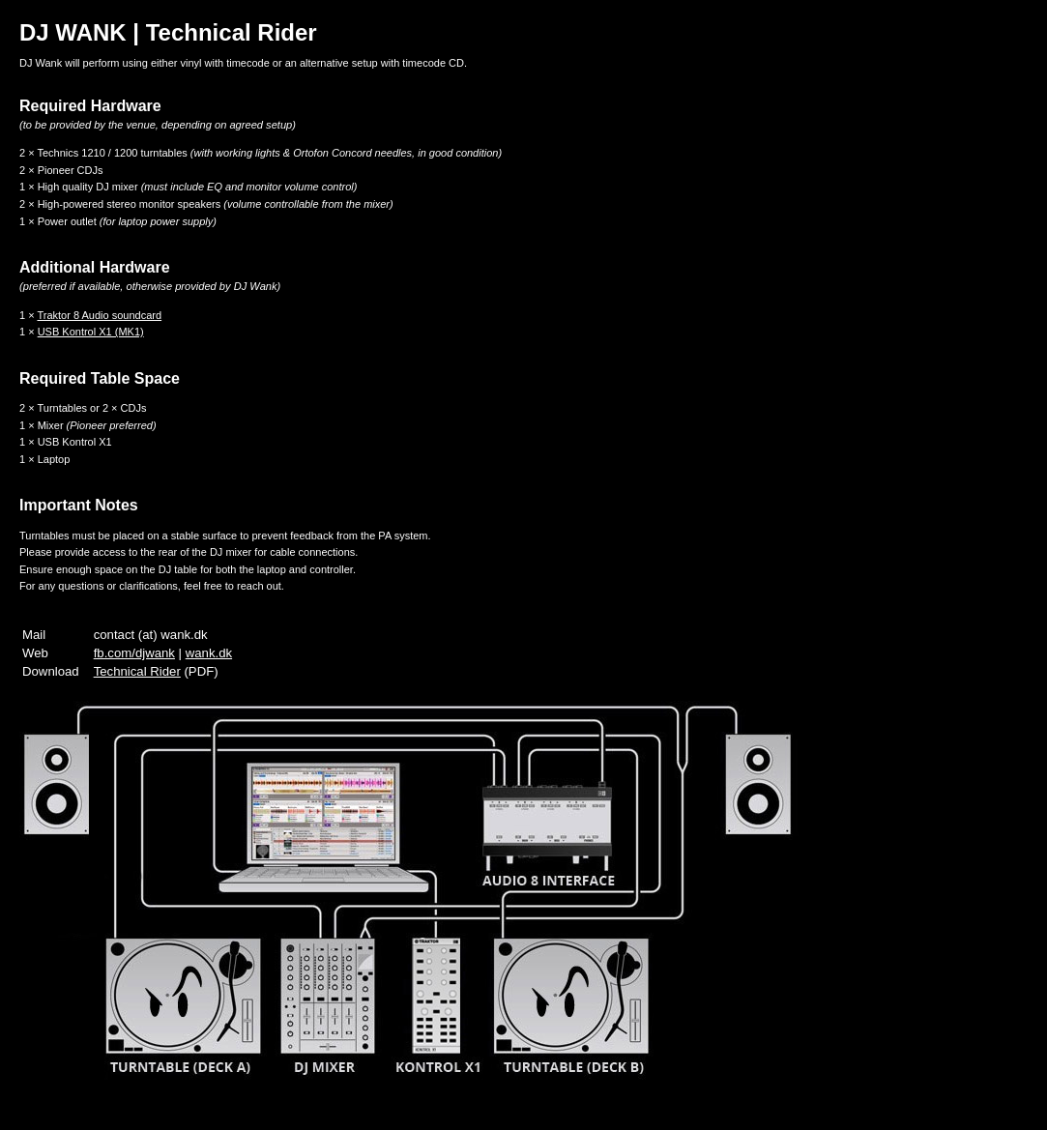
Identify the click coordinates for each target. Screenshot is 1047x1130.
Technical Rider (137, 671)
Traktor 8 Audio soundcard (99, 315)
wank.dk (209, 653)
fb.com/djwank (134, 653)
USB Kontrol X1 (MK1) (91, 331)
